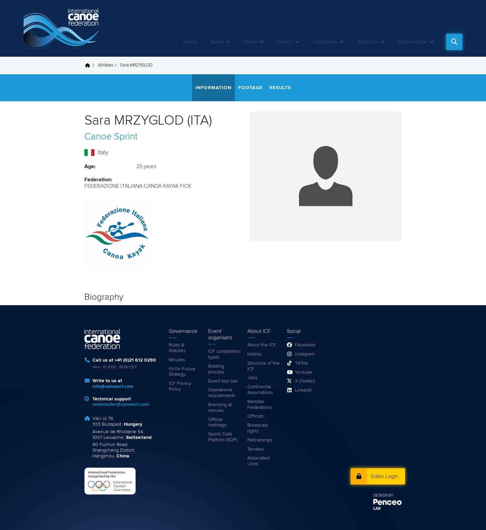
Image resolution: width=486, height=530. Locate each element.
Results (280, 87)
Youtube (303, 372)
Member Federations (259, 404)
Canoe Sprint (111, 136)
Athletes (105, 65)
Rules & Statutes (177, 348)
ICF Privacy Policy (180, 386)
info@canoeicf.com (112, 386)
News (217, 42)
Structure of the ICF (263, 366)
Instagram (305, 354)
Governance (413, 42)
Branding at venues (220, 407)
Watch (251, 42)
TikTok (301, 363)
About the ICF (261, 345)
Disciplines (325, 42)
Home (190, 42)
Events (285, 42)
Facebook (305, 345)
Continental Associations (260, 390)
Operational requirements (221, 393)
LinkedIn (304, 390)
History (254, 354)
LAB (377, 509)
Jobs (252, 377)
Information (213, 87)
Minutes (177, 359)
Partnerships (259, 440)
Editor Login (384, 476)
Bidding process (216, 369)
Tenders (255, 449)
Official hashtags (217, 422)
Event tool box (223, 381)
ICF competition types (224, 354)
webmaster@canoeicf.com (120, 404)
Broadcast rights (257, 428)
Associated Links (258, 461)
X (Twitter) (305, 381)
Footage (250, 87)
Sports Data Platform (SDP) (222, 437)
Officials (255, 416)
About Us (368, 42)
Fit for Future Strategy (182, 372)
